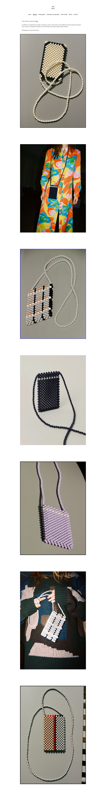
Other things (64, 14)
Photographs (41, 14)
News (29, 14)
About (70, 14)
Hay (37, 21)
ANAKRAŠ (53, 7)
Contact (76, 14)
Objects (35, 14)
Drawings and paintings (53, 14)
